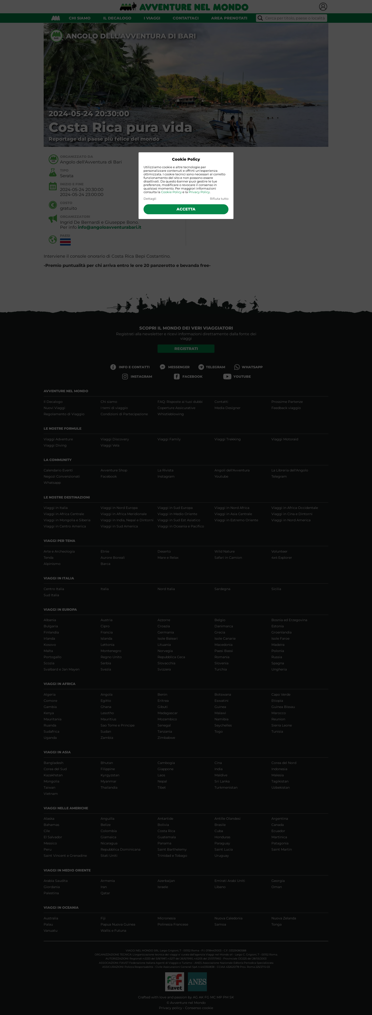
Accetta (186, 209)
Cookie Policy (171, 192)
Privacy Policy (199, 192)
